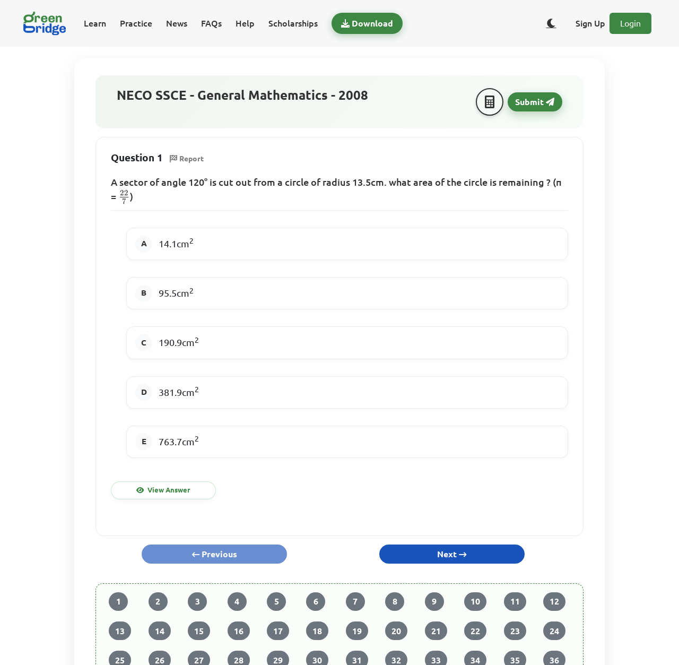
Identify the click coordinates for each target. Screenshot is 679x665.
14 (159, 631)
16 (238, 631)
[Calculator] (489, 102)
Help (245, 23)
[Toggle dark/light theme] (551, 23)
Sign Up (590, 23)
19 (357, 631)
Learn (95, 23)
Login (630, 23)
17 (278, 631)
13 (120, 631)
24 (554, 631)
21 (436, 631)
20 (396, 631)
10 (475, 601)
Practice (136, 23)
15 (199, 631)
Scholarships (293, 23)
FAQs (211, 23)
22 (475, 631)
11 (515, 601)
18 (317, 631)
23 (515, 631)
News (176, 23)
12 (554, 601)
